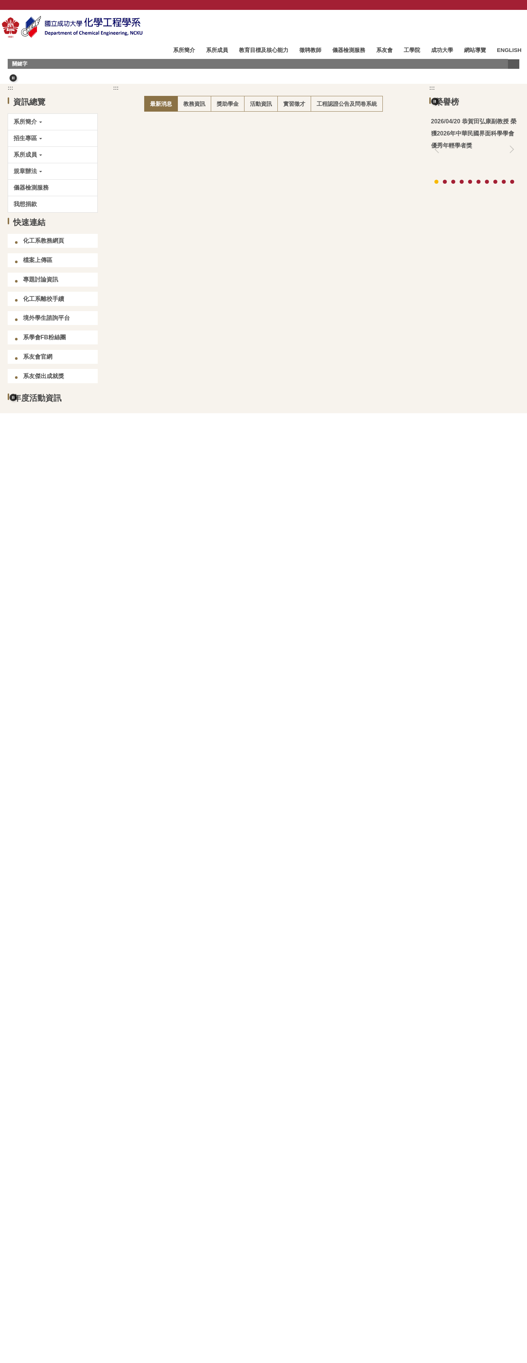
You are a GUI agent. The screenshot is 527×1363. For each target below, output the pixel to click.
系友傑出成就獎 (43, 552)
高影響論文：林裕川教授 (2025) (472, 424)
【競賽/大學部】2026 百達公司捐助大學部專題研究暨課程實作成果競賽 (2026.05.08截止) (248, 668)
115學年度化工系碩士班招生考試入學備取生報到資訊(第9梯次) (213, 371)
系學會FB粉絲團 (44, 513)
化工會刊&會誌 (355, 1221)
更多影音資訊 (493, 1166)
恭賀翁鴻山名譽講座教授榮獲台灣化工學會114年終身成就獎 (474, 309)
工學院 (412, 50)
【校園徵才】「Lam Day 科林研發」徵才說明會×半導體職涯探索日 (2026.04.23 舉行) (244, 394)
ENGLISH (509, 50)
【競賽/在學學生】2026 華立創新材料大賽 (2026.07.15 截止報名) (217, 462)
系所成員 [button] (217, 50)
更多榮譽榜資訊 (490, 368)
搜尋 (513, 64)
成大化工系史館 (253, 1221)
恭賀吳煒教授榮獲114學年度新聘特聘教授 (187, 622)
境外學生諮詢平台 (46, 494)
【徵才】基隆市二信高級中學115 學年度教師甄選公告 (202, 645)
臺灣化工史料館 (151, 1221)
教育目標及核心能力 (263, 50)
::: (159, 50)
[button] (13, 78)
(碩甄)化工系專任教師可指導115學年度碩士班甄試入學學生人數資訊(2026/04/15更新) (243, 416)
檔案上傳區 (37, 436)
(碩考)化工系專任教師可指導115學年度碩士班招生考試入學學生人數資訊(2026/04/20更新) (249, 325)
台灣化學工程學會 (52, 1221)
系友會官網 (37, 532)
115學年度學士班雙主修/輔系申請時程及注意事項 (196, 553)
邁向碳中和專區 (49, 1252)
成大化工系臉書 (151, 1252)
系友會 (384, 50)
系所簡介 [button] (184, 50)
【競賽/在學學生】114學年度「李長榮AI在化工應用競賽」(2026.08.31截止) (230, 485)
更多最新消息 (384, 689)
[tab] (242, 241)
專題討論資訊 (40, 455)
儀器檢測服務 (348, 50)
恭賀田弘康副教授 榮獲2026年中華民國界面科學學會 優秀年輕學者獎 (222, 302)
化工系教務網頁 (43, 417)
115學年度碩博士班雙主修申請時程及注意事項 (192, 530)
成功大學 (442, 50)
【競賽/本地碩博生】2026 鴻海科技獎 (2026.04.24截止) (204, 439)
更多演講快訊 (493, 970)
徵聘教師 (310, 50)
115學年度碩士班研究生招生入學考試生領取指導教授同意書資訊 (216, 348)
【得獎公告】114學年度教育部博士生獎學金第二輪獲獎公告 (210, 508)
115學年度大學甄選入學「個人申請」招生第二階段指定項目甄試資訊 (222, 599)
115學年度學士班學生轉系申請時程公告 (184, 576)
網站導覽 (475, 50)
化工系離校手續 (43, 474)
